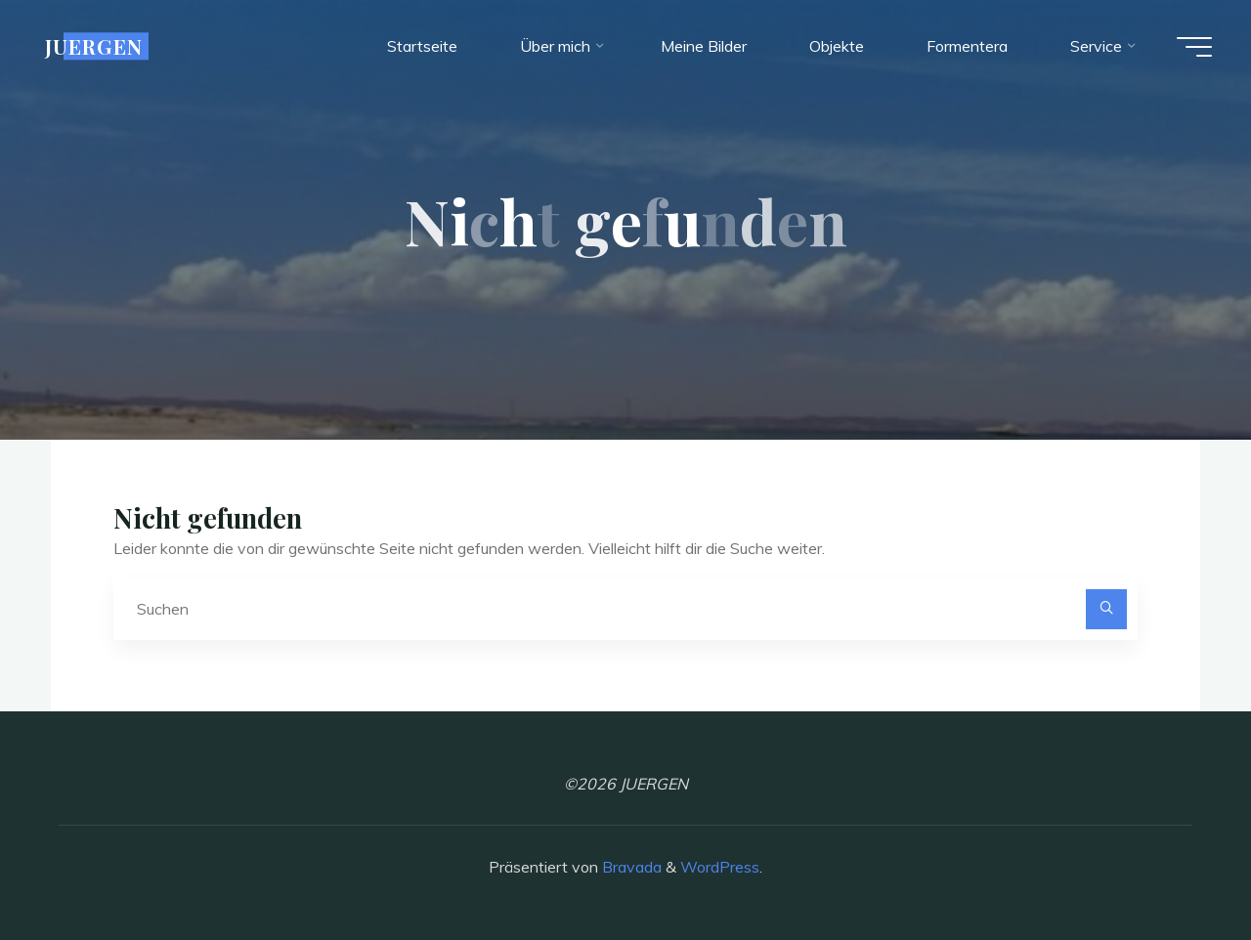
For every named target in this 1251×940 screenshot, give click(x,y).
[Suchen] (1106, 609)
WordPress (719, 866)
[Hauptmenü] (1194, 47)
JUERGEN (94, 46)
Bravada (630, 866)
